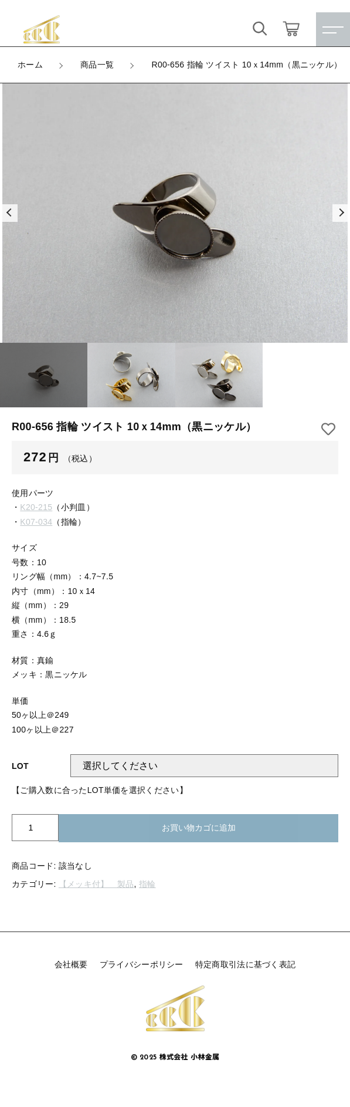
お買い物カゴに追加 (199, 827)
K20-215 (36, 507)
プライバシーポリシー (142, 964)
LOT (20, 766)
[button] (9, 213)
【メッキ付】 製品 (96, 884)
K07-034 (36, 521)
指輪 (147, 884)
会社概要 (71, 964)
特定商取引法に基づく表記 (245, 964)
